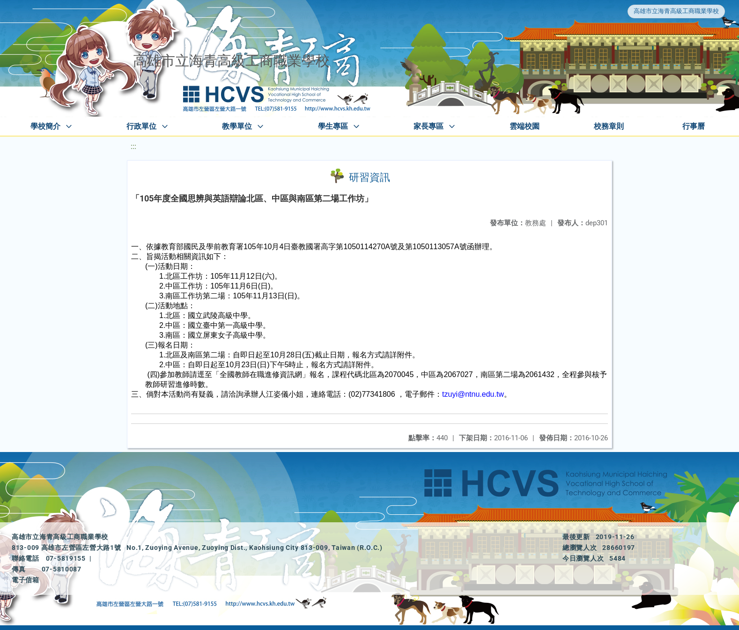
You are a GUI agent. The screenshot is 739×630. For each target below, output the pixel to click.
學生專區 (333, 126)
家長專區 (428, 126)
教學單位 (237, 126)
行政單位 (141, 126)
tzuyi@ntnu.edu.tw (473, 394)
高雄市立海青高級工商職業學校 (676, 11)
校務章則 (609, 126)
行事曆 (693, 126)
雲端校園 (524, 126)
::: (133, 146)
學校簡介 (45, 126)
